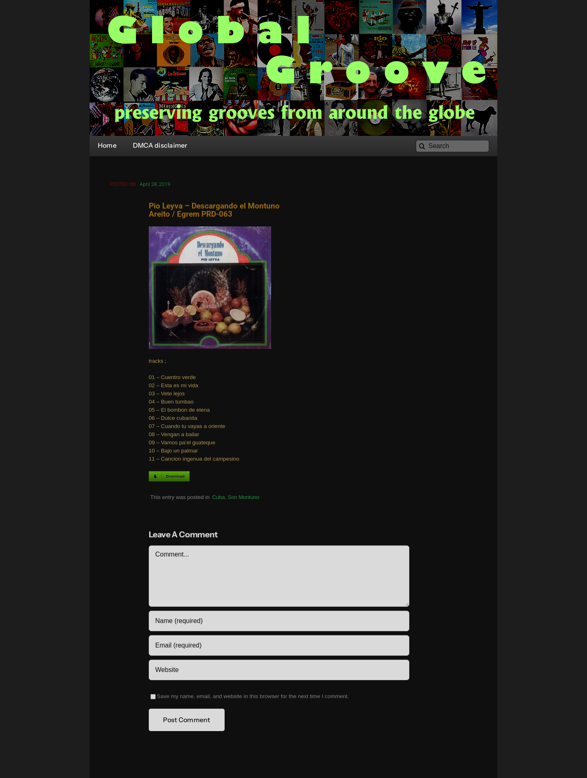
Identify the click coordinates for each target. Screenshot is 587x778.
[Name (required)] (279, 622)
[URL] (279, 671)
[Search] (452, 146)
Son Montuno (243, 498)
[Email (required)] (279, 646)
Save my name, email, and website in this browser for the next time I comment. (253, 697)
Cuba (218, 498)
